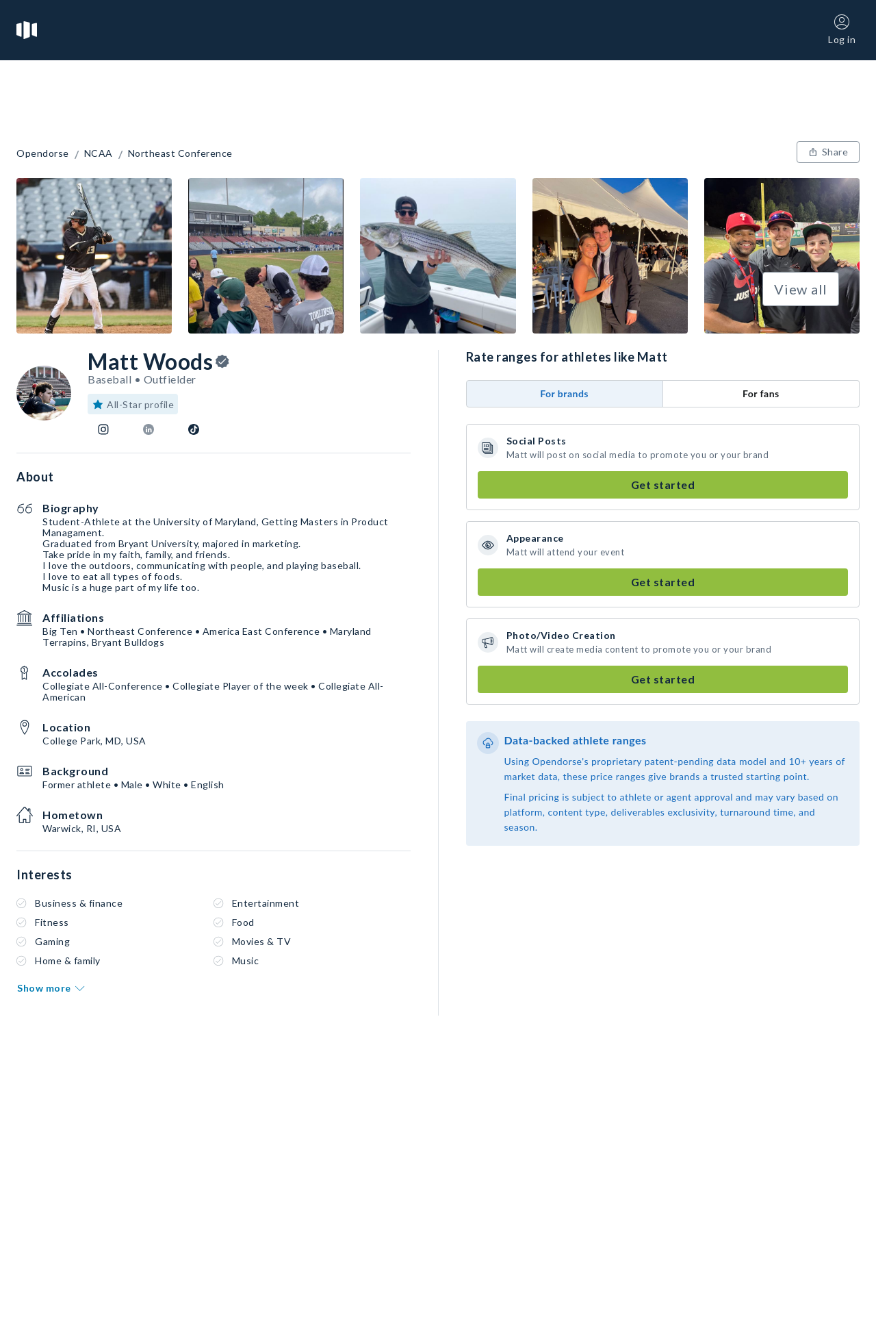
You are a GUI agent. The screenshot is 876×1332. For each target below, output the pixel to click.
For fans (761, 393)
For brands (564, 393)
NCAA (98, 153)
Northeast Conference (180, 153)
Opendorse (42, 153)
